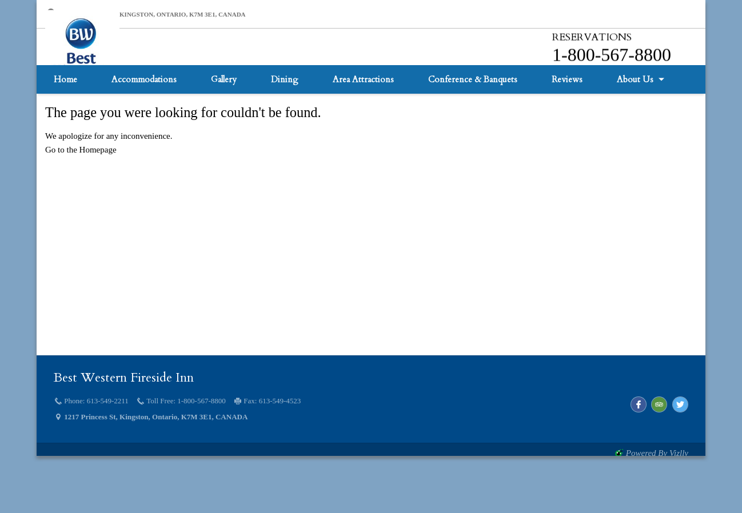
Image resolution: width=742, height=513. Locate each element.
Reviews (567, 134)
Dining (284, 134)
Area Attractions (363, 134)
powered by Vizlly (657, 453)
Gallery (224, 134)
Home (65, 134)
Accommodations (144, 134)
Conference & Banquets (472, 134)
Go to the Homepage (81, 149)
